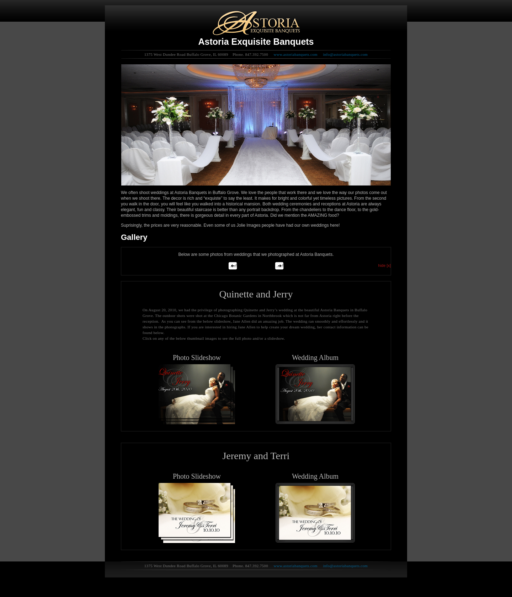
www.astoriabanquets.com (295, 54)
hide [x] (384, 265)
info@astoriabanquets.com (345, 54)
